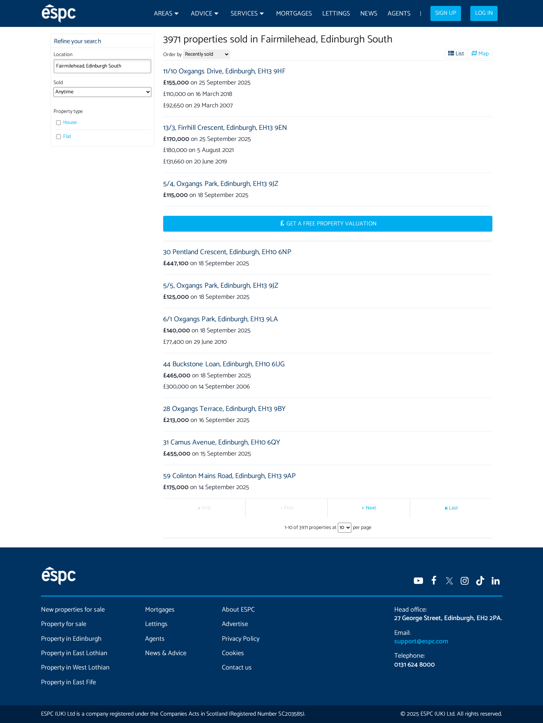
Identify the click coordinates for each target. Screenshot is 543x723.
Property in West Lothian (75, 667)
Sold (58, 83)
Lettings (336, 13)
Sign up (445, 13)
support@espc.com (421, 641)
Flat (64, 136)
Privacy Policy (240, 638)
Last (453, 508)
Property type (68, 111)
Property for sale (63, 624)
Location (63, 55)
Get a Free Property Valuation (331, 224)
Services (244, 13)
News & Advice (165, 653)
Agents (399, 13)
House (66, 122)
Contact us (237, 667)
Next (371, 508)
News (368, 13)
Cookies (233, 653)
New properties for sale (73, 609)
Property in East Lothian (74, 653)
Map (483, 53)
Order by (172, 55)
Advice (201, 13)
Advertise (235, 624)
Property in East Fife (68, 682)
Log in (484, 13)
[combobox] (102, 66)
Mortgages (294, 13)
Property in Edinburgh (71, 638)
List (459, 53)
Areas (163, 13)
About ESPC (238, 609)
